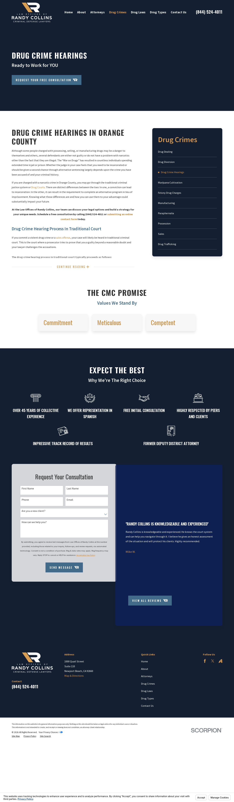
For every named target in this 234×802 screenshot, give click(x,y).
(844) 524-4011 (209, 12)
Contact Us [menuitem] (179, 12)
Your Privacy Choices (51, 771)
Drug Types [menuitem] (158, 12)
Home (144, 700)
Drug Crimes (148, 722)
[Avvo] (220, 700)
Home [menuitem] (69, 12)
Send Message (59, 602)
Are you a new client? (33, 539)
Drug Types (147, 737)
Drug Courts (38, 187)
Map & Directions (74, 715)
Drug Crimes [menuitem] (117, 12)
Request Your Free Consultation (47, 80)
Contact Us (147, 745)
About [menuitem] (81, 12)
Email (65, 527)
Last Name (68, 516)
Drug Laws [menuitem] (138, 12)
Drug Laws (147, 730)
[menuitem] (187, 152)
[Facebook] (205, 700)
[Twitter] (212, 700)
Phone (24, 527)
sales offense (63, 237)
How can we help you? (33, 551)
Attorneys (146, 715)
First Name (27, 516)
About (144, 708)
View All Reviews (149, 640)
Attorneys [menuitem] (97, 12)
